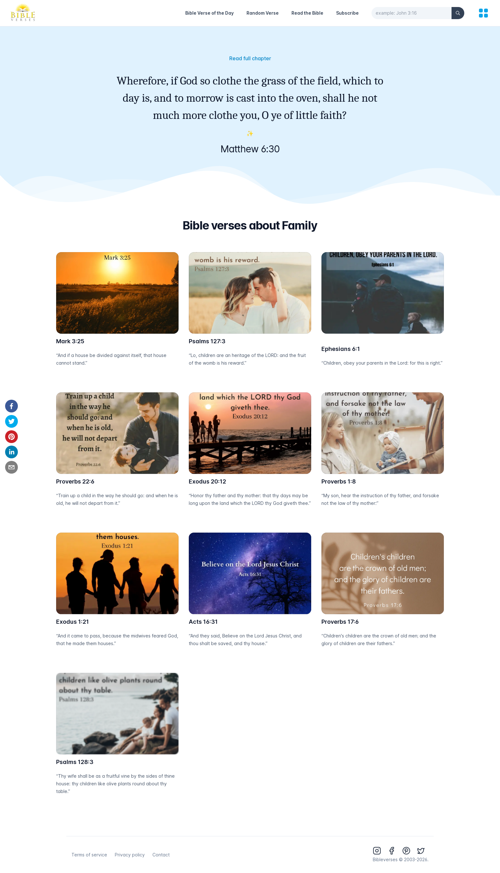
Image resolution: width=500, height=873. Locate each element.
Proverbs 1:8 (338, 481)
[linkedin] (11, 452)
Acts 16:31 (203, 621)
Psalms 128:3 (74, 762)
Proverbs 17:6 (340, 621)
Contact (161, 854)
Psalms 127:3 (207, 341)
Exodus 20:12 (207, 481)
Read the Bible (307, 13)
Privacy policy (130, 854)
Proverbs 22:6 (75, 481)
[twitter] (11, 421)
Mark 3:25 (70, 341)
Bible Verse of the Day (209, 13)
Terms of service (89, 854)
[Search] (458, 13)
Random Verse (262, 13)
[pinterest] (11, 436)
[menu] (483, 13)
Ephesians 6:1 (340, 349)
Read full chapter (250, 58)
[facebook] (11, 406)
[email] (11, 467)
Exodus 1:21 (72, 621)
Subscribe (347, 13)
